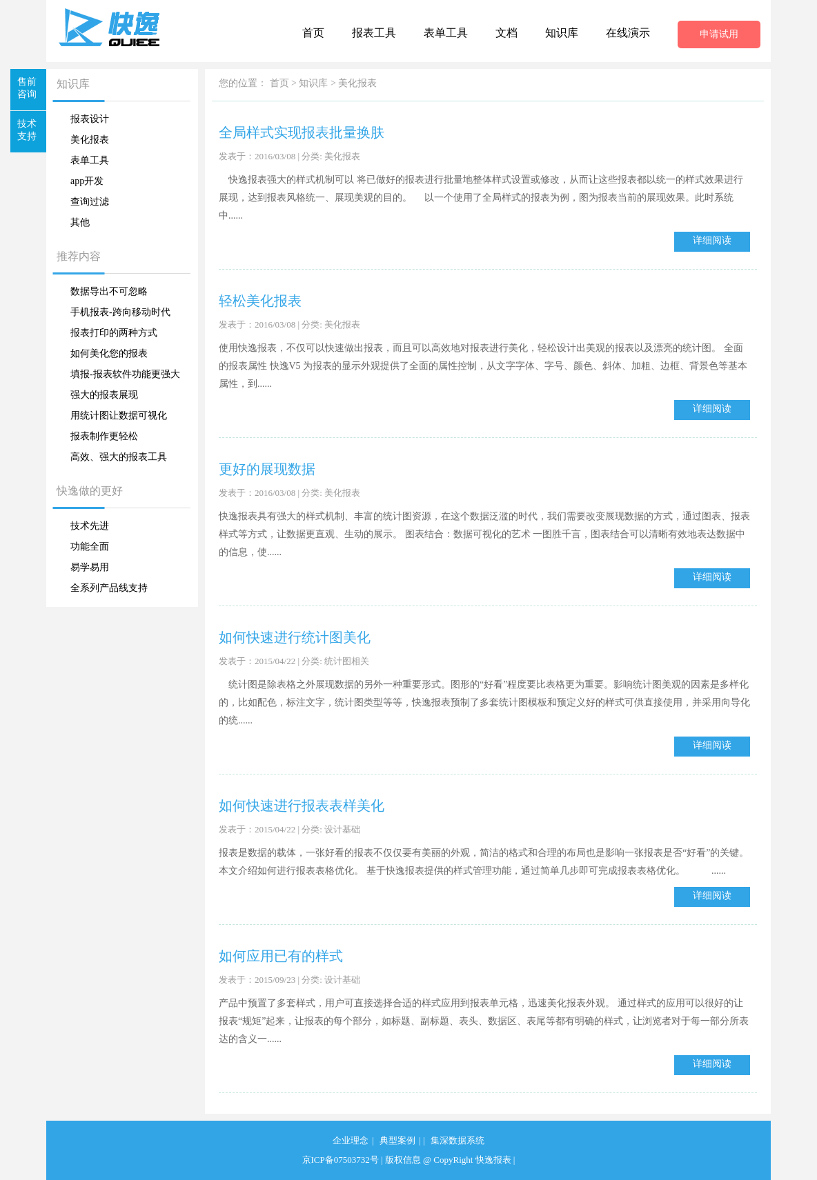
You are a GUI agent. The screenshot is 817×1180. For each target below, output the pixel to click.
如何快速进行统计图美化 (295, 637)
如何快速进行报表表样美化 (301, 805)
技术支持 (27, 130)
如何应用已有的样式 (281, 955)
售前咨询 (27, 88)
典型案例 (397, 1140)
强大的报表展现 (104, 395)
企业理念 (350, 1140)
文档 (506, 33)
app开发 (87, 181)
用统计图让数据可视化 (118, 415)
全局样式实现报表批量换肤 (301, 132)
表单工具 (446, 33)
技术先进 (89, 526)
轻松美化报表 (260, 300)
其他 (80, 222)
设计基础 (342, 829)
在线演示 (628, 33)
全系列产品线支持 (109, 588)
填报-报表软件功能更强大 (125, 374)
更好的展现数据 (267, 469)
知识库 (561, 33)
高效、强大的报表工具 (118, 457)
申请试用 (719, 34)
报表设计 (89, 119)
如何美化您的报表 (109, 353)
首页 (313, 33)
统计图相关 (346, 661)
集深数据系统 (457, 1140)
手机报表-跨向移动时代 (120, 312)
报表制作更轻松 (104, 436)
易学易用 (89, 567)
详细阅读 (712, 240)
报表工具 (374, 33)
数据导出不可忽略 (109, 291)
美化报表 (89, 139)
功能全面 (89, 546)
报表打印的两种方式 (113, 333)
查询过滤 (89, 202)
